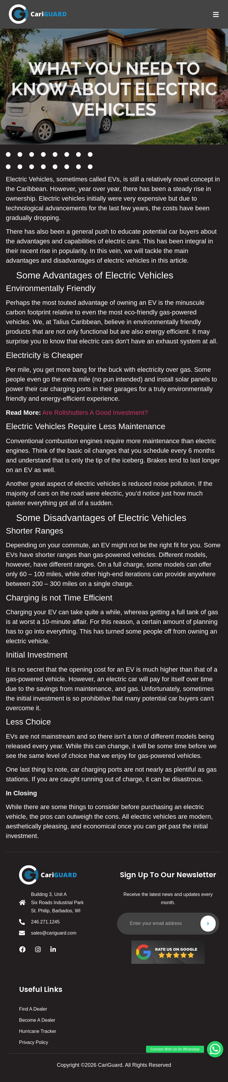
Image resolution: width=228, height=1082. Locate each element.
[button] (215, 1049)
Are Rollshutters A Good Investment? (95, 412)
